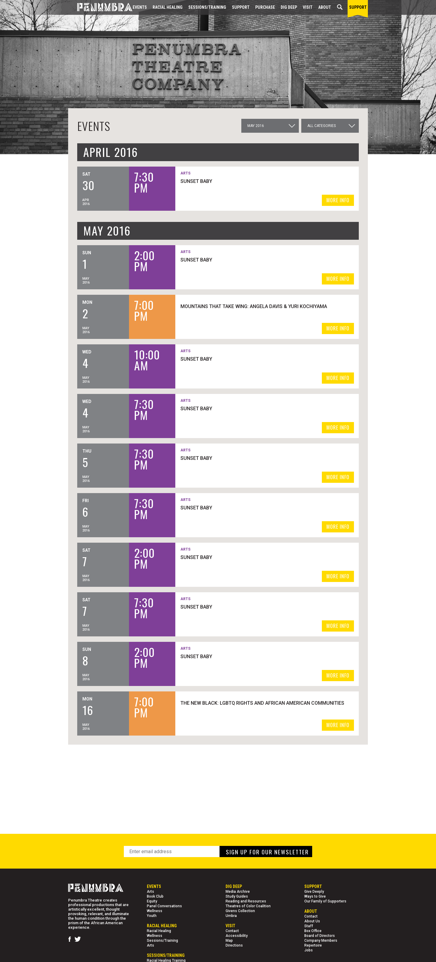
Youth (152, 916)
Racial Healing (168, 7)
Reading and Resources (246, 901)
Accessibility (237, 936)
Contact (232, 931)
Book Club (155, 896)
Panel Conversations (164, 906)
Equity (152, 901)
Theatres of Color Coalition (248, 906)
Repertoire (313, 945)
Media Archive (238, 891)
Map (229, 940)
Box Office (313, 931)
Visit (307, 7)
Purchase (265, 7)
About (324, 7)
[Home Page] (100, 7)
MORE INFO (337, 200)
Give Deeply (314, 891)
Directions (234, 945)
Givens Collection (240, 911)
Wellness (154, 911)
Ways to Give (315, 896)
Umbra (231, 916)
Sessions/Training (207, 7)
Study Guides (237, 896)
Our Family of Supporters (325, 901)
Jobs (308, 950)
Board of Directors (319, 936)
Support (240, 7)
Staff (308, 926)
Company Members (320, 940)
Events (140, 7)
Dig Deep (289, 7)
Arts (150, 891)
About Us (312, 921)
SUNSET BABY (224, 181)
